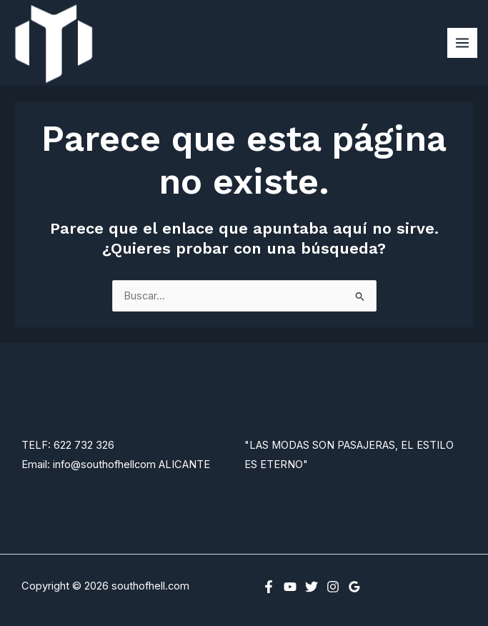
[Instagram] (333, 586)
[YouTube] (290, 586)
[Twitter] (311, 586)
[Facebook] (268, 586)
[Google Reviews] (354, 586)
